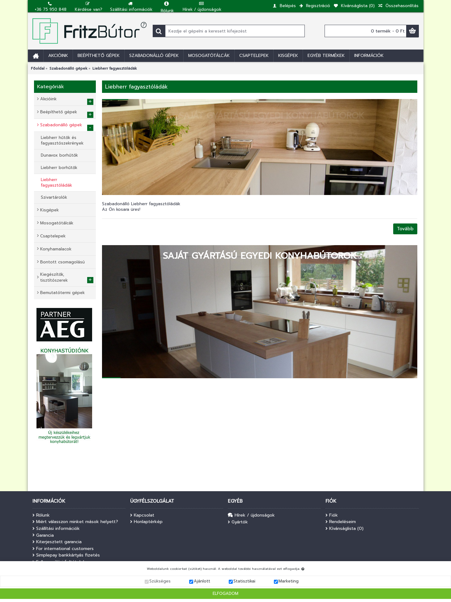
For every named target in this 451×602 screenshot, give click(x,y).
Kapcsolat (142, 515)
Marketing (289, 582)
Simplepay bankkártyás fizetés (66, 555)
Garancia (43, 535)
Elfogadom (225, 594)
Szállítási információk (56, 529)
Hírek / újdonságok (251, 515)
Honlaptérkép (146, 522)
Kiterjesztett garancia (57, 542)
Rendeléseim (340, 522)
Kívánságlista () (344, 529)
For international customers (63, 549)
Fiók (331, 515)
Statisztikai (244, 582)
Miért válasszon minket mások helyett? (75, 522)
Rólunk (41, 515)
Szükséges (160, 582)
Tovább (405, 228)
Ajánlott (202, 582)
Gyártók (238, 522)
